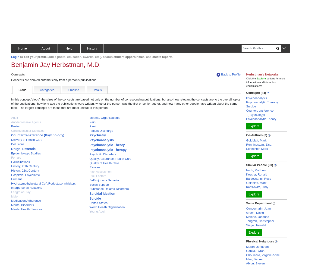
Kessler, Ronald (256, 174)
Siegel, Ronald (256, 225)
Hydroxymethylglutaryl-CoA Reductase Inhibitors (43, 183)
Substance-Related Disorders (109, 189)
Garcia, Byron (255, 251)
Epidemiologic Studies (26, 153)
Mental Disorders (22, 205)
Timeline (73, 90)
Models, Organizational (104, 117)
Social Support (99, 184)
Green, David (255, 212)
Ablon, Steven (255, 263)
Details (97, 90)
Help (69, 48)
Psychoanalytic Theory (107, 145)
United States (98, 203)
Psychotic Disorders (102, 154)
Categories (47, 90)
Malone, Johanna (257, 217)
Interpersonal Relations (26, 187)
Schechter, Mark (257, 149)
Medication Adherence (26, 200)
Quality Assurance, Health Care (110, 158)
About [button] (45, 48)
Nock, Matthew (256, 170)
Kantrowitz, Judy (257, 187)
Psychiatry (97, 135)
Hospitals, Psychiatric (25, 175)
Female (16, 157)
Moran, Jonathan (257, 246)
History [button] (92, 48)
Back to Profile (229, 75)
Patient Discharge (101, 130)
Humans (16, 179)
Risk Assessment (100, 171)
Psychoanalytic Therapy (107, 150)
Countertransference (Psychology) (37, 135)
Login (15, 57)
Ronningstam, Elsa (258, 144)
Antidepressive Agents (26, 122)
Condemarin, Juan (258, 208)
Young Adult (97, 211)
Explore (254, 126)
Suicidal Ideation (102, 193)
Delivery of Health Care (26, 139)
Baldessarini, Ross (258, 178)
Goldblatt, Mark (256, 140)
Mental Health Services (26, 209)
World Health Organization (107, 207)
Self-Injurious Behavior (104, 180)
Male (14, 196)
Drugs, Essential (24, 149)
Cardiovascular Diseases (27, 130)
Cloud (22, 90)
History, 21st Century (25, 170)
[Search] (259, 48)
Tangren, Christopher (260, 221)
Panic (93, 126)
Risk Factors (97, 176)
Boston (15, 126)
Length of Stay (21, 192)
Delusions (17, 144)
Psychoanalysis (101, 140)
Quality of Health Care (104, 163)
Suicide (95, 198)
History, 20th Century (25, 166)
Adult (14, 117)
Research (95, 167)
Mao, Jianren (255, 259)
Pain (92, 122)
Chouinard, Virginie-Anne (263, 255)
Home (22, 48)
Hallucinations (20, 162)
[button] (284, 48)
